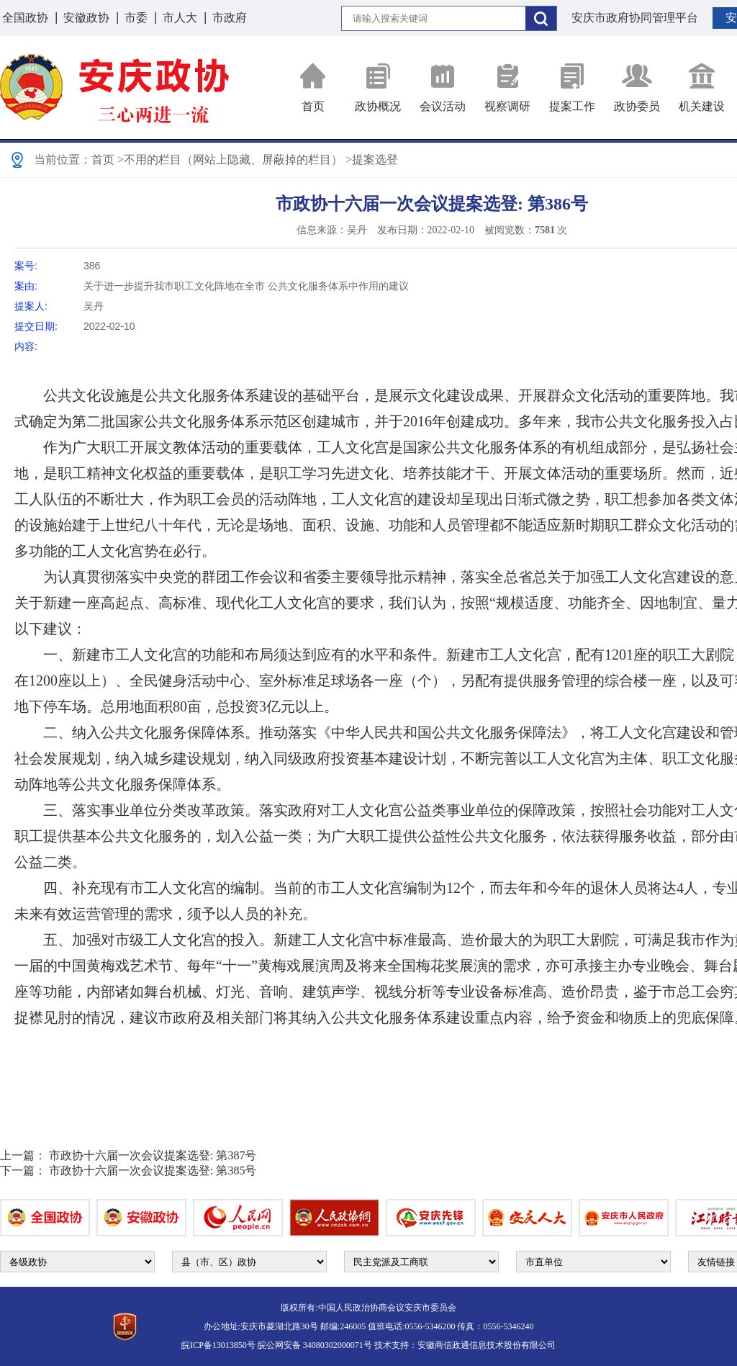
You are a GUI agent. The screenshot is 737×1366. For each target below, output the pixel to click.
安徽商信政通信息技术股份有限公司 (486, 1345)
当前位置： (62, 159)
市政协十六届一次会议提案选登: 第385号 (152, 1170)
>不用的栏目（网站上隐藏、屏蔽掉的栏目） (230, 159)
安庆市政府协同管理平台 (634, 18)
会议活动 (443, 87)
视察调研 (507, 87)
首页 (313, 87)
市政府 (229, 18)
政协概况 (378, 87)
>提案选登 (371, 159)
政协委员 (637, 87)
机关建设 (702, 87)
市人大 (180, 18)
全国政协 (25, 18)
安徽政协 (86, 18)
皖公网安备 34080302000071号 (315, 1345)
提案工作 (572, 87)
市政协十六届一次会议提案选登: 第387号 (152, 1155)
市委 (136, 18)
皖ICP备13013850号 (218, 1345)
